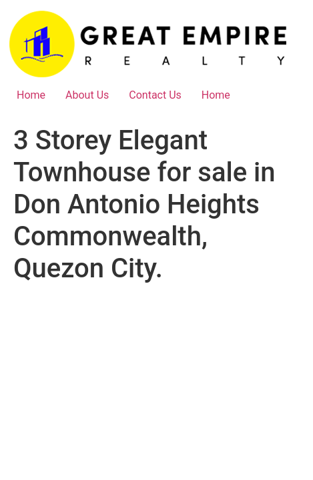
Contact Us (155, 95)
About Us (87, 95)
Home (31, 95)
